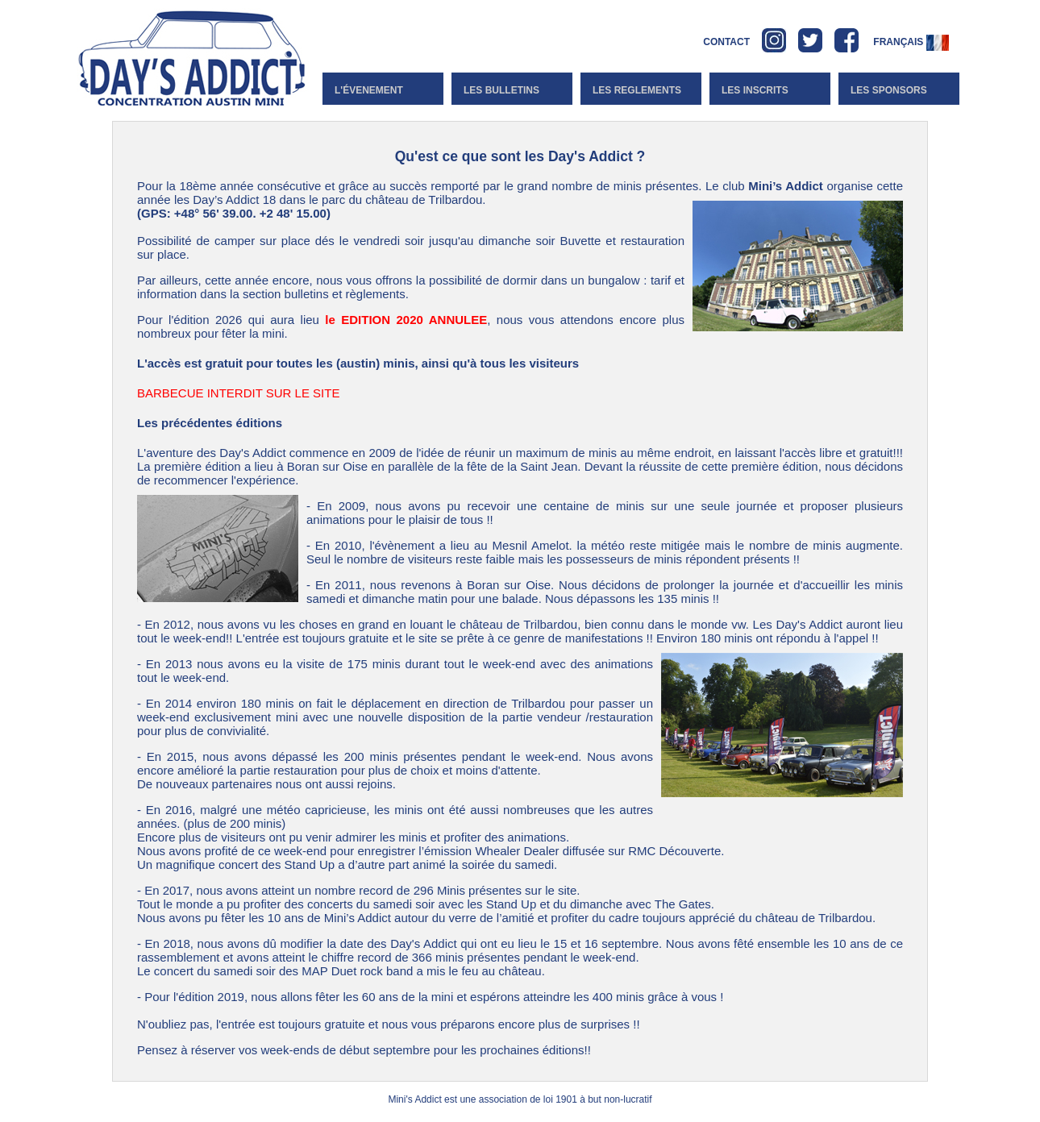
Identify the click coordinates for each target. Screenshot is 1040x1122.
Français (910, 42)
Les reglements (637, 90)
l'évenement (369, 90)
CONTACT (726, 42)
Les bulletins (501, 90)
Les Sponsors (889, 90)
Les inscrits (755, 90)
